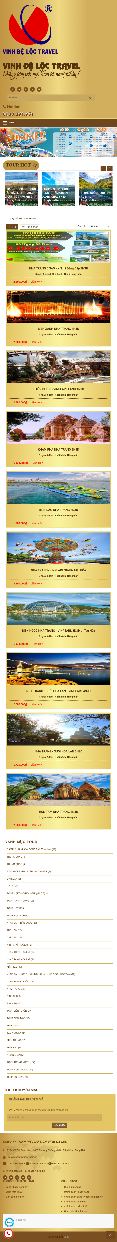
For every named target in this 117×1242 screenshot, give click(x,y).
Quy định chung (72, 1187)
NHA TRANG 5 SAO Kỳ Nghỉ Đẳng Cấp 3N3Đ (58, 489)
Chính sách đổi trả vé (75, 1206)
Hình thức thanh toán (75, 1211)
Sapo (67, 1236)
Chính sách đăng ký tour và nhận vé (83, 1196)
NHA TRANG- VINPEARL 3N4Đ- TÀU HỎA (58, 791)
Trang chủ (13, 218)
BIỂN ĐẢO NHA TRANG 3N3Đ (58, 731)
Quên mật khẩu (14, 1191)
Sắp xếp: (82, 226)
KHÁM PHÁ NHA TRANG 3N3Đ (58, 670)
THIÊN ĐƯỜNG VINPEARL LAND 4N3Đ (58, 610)
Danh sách (32, 226)
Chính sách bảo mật (75, 1201)
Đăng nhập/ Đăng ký (16, 1187)
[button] (9, 142)
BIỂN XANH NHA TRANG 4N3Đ (58, 549)
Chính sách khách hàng (76, 1191)
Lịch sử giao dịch (15, 1196)
